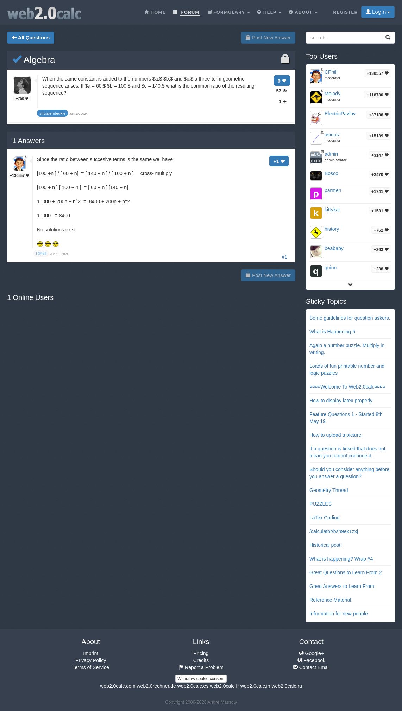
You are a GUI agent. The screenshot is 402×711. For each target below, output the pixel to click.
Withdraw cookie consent (200, 678)
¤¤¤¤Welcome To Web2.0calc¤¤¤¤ (347, 387)
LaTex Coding (324, 517)
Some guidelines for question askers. (349, 318)
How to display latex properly (340, 400)
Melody (332, 93)
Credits (201, 660)
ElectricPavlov (340, 113)
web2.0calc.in (255, 686)
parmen (333, 190)
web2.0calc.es (193, 686)
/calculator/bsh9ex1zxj (333, 531)
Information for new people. (339, 613)
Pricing (201, 653)
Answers (28, 141)
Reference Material (330, 600)
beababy (334, 248)
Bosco (331, 173)
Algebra (33, 60)
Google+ (311, 653)
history (332, 229)
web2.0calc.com (117, 686)
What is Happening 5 (332, 331)
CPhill (331, 72)
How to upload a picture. (336, 435)
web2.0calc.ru (286, 686)
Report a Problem (201, 667)
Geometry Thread (328, 490)
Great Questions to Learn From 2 (345, 572)
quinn (331, 267)
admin (331, 154)
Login (378, 12)
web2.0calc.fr (224, 686)
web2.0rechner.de (156, 686)
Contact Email (311, 667)
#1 (284, 257)
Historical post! (325, 545)
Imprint (90, 653)
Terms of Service (91, 667)
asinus (332, 134)
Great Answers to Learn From (341, 586)
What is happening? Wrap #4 (341, 559)
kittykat (332, 209)
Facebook (311, 660)
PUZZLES (320, 504)
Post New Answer (268, 37)
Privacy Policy (90, 660)
